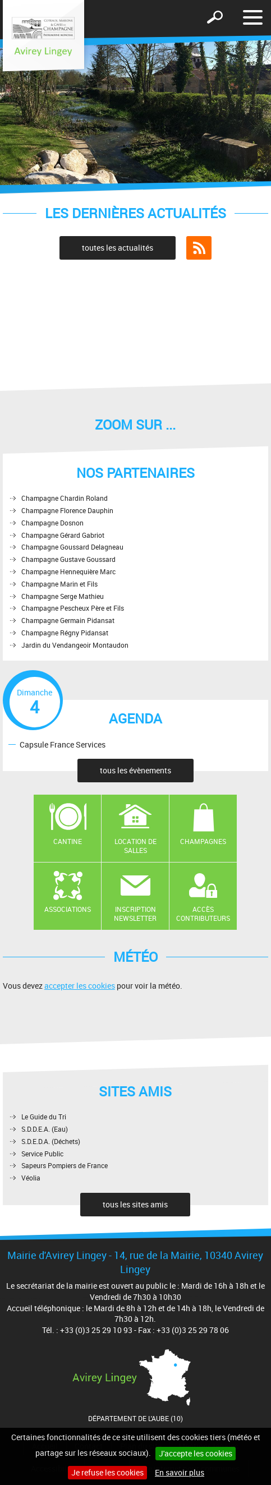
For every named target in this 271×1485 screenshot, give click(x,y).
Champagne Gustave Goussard (68, 559)
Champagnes (203, 841)
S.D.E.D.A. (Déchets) (50, 1141)
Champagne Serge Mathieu (62, 596)
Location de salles (135, 846)
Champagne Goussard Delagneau (72, 546)
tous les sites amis (135, 1204)
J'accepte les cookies (195, 1453)
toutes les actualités (117, 247)
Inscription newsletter (135, 914)
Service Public (42, 1153)
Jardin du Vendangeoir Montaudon (74, 644)
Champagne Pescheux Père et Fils (72, 607)
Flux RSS (199, 248)
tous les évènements (135, 770)
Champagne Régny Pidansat (64, 632)
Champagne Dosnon (52, 522)
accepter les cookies (79, 985)
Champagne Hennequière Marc (68, 571)
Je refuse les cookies (107, 1472)
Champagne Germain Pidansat (67, 620)
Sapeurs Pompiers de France (64, 1165)
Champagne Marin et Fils (59, 583)
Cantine (67, 841)
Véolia (30, 1177)
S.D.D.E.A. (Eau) (44, 1128)
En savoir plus (179, 1472)
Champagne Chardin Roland (64, 498)
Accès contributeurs (203, 914)
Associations (67, 909)
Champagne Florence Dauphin (67, 510)
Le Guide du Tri (43, 1116)
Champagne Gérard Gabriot (62, 535)
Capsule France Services (62, 744)
